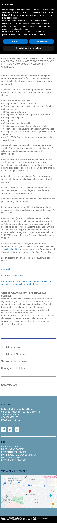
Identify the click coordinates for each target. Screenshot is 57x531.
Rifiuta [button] (15, 41)
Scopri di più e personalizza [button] (28, 48)
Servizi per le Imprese (14, 361)
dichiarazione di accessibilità (18, 455)
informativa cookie (12, 449)
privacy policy (9, 446)
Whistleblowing (10, 457)
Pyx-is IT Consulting (30, 520)
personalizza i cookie (14, 452)
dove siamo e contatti (14, 460)
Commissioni (9, 385)
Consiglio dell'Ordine (13, 368)
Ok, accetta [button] (41, 41)
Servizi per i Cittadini (13, 354)
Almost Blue (16, 520)
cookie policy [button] (12, 18)
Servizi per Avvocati (12, 347)
